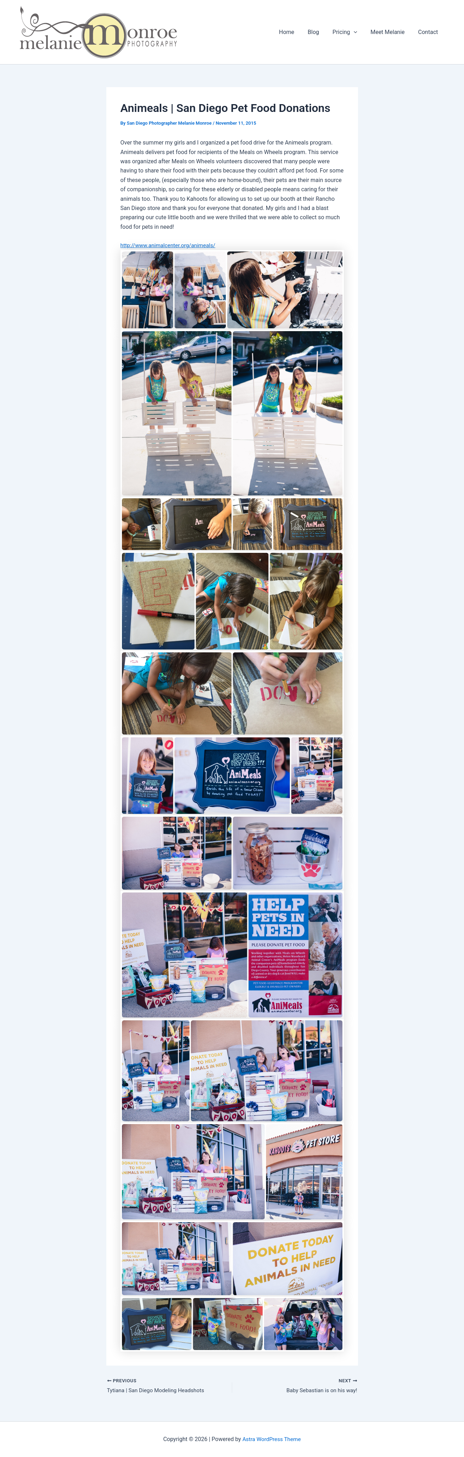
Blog (320, 32)
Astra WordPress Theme (271, 1439)
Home (296, 32)
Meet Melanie (391, 32)
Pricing (350, 32)
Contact (429, 32)
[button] (359, 32)
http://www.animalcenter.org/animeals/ (170, 245)
